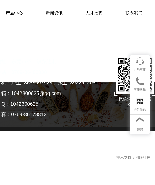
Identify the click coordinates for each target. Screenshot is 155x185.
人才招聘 (94, 13)
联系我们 (134, 13)
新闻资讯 (54, 13)
